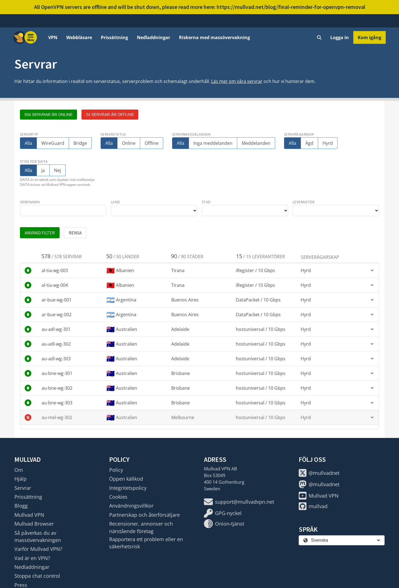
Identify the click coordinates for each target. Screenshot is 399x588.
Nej (57, 170)
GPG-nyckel (223, 513)
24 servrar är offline (109, 115)
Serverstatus (113, 134)
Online (128, 143)
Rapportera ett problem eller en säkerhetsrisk (146, 543)
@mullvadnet (319, 472)
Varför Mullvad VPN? (38, 549)
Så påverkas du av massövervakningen (37, 536)
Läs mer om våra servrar (236, 81)
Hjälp (20, 478)
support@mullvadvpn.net (239, 501)
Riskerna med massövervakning (214, 37)
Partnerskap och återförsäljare (144, 514)
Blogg (21, 505)
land (115, 202)
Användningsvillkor (131, 505)
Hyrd (328, 143)
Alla (28, 143)
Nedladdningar (153, 37)
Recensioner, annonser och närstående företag (141, 527)
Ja (43, 170)
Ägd (309, 143)
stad (206, 202)
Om (18, 470)
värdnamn (30, 202)
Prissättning (114, 37)
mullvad (313, 506)
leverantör (303, 202)
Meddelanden (256, 143)
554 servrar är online (48, 115)
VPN (52, 37)
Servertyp (29, 134)
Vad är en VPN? (32, 558)
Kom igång (369, 37)
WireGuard (52, 143)
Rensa (75, 232)
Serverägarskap (299, 134)
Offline (151, 143)
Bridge (80, 143)
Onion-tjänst (224, 523)
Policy (116, 470)
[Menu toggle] (30, 37)
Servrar (22, 488)
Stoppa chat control (37, 575)
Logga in (339, 37)
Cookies (118, 496)
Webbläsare (79, 37)
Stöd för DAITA (34, 161)
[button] (199, 270)
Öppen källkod (126, 478)
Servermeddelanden (191, 134)
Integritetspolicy (128, 488)
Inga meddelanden (212, 143)
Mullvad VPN (29, 514)
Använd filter (40, 232)
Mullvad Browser (34, 523)
